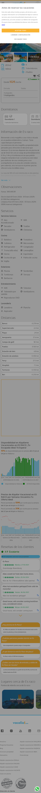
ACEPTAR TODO (20, 30)
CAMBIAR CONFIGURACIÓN (20, 35)
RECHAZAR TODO (20, 39)
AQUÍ (3, 25)
